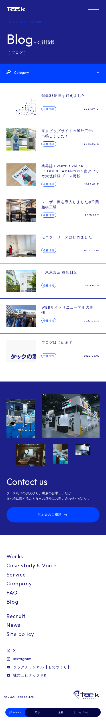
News (13, 625)
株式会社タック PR (26, 675)
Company (19, 583)
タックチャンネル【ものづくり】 (38, 667)
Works (17, 712)
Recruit (16, 616)
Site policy (20, 634)
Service (16, 574)
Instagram (19, 659)
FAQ (12, 592)
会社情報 (48, 108)
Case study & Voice (31, 565)
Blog (12, 601)
